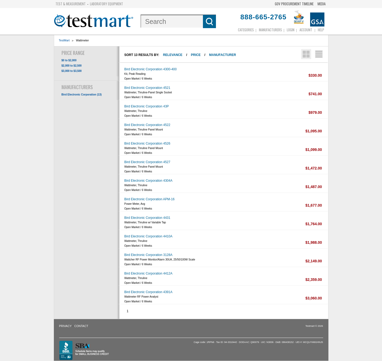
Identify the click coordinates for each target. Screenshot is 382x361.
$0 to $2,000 (69, 60)
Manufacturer (222, 55)
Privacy (65, 326)
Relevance (172, 55)
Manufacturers (270, 29)
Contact (81, 326)
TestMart (64, 40)
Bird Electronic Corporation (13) (82, 94)
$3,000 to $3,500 (72, 70)
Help (321, 29)
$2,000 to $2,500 (72, 65)
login (290, 29)
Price (196, 55)
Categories (246, 29)
